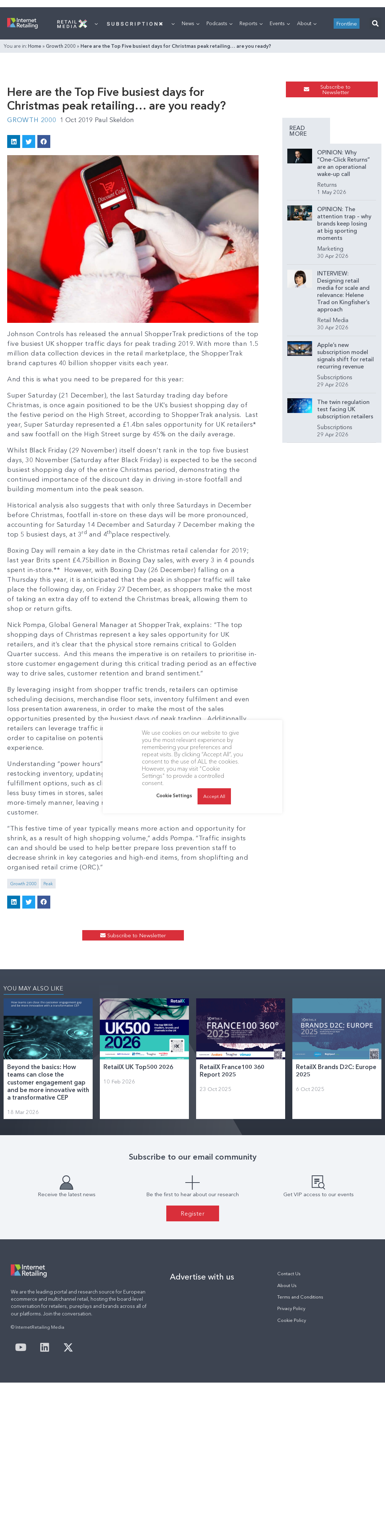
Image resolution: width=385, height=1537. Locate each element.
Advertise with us (202, 1421)
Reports (251, 113)
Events (280, 113)
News (190, 113)
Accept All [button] (214, 796)
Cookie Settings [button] (174, 795)
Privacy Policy (291, 1453)
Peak (48, 996)
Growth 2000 (61, 136)
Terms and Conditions (300, 1441)
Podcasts (219, 113)
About (306, 113)
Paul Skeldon (114, 242)
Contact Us (289, 1418)
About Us (287, 1430)
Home (34, 136)
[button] (375, 113)
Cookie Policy (291, 1465)
